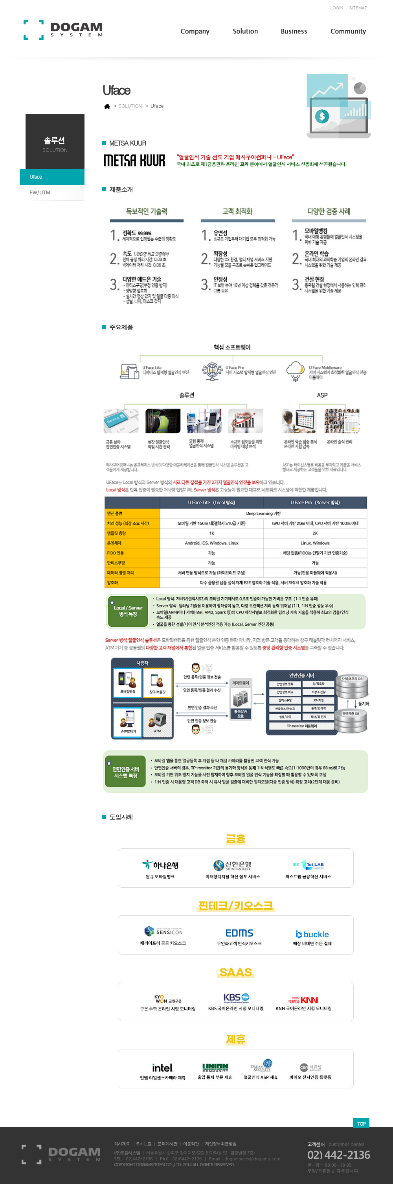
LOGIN (337, 8)
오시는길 (143, 1144)
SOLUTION (130, 105)
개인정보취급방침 (220, 1144)
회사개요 (122, 1144)
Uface (35, 176)
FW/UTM (39, 192)
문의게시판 (167, 1144)
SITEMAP (358, 8)
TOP (361, 1123)
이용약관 (191, 1144)
